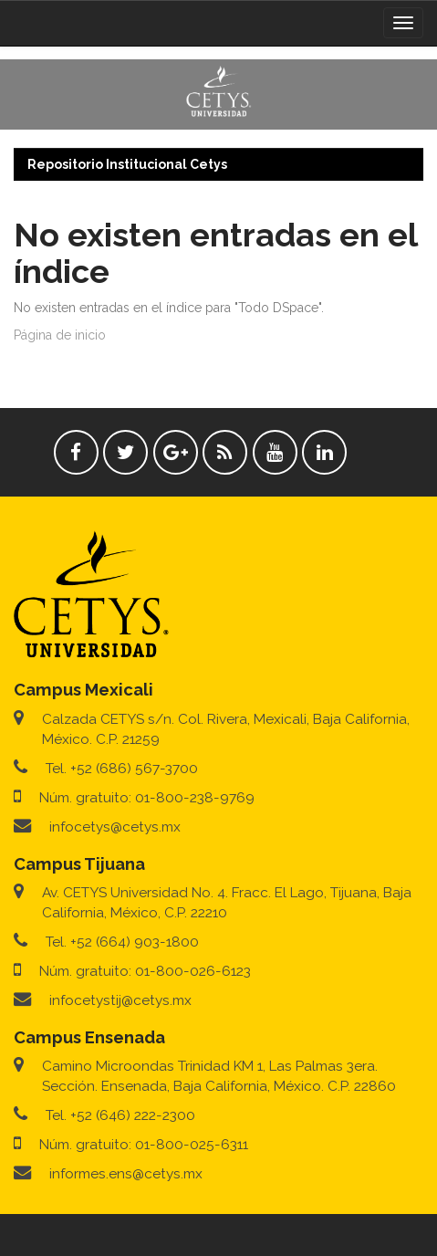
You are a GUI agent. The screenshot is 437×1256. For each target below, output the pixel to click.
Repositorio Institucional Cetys (127, 164)
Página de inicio (60, 335)
